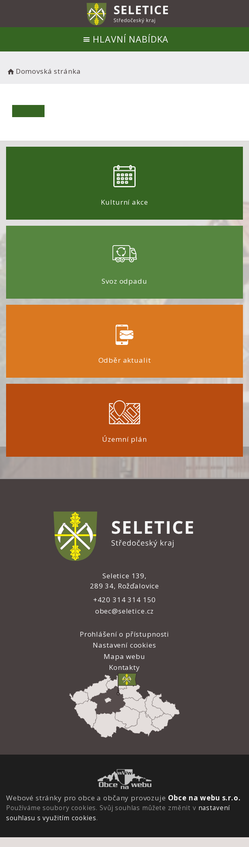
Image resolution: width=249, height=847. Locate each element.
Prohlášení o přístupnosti (124, 634)
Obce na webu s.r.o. (204, 797)
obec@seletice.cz (124, 611)
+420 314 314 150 (124, 599)
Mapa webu (124, 656)
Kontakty (124, 667)
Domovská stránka (43, 71)
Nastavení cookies (124, 645)
